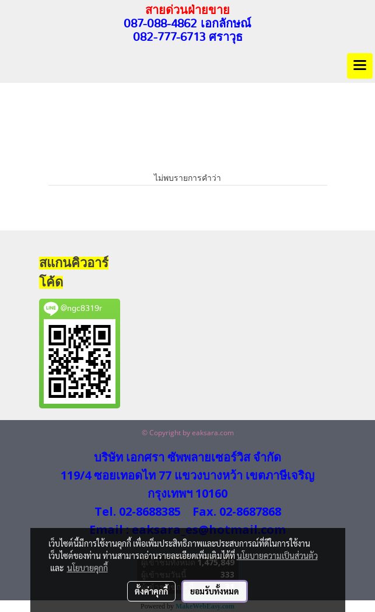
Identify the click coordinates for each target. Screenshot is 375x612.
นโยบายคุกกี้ (87, 567)
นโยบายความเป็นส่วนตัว (277, 555)
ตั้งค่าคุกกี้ (151, 591)
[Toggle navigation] (360, 66)
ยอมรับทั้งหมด (214, 591)
